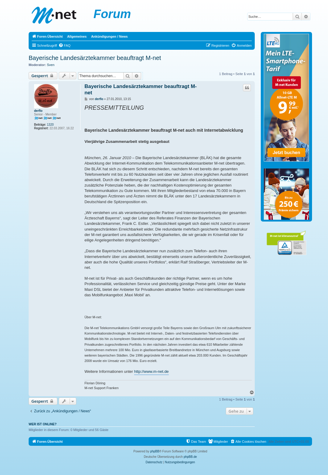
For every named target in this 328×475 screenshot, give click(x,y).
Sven (51, 65)
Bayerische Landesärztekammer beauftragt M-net (95, 58)
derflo (38, 110)
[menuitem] (64, 45)
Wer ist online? (43, 424)
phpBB (154, 451)
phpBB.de (190, 456)
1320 (50, 124)
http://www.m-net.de (151, 371)
